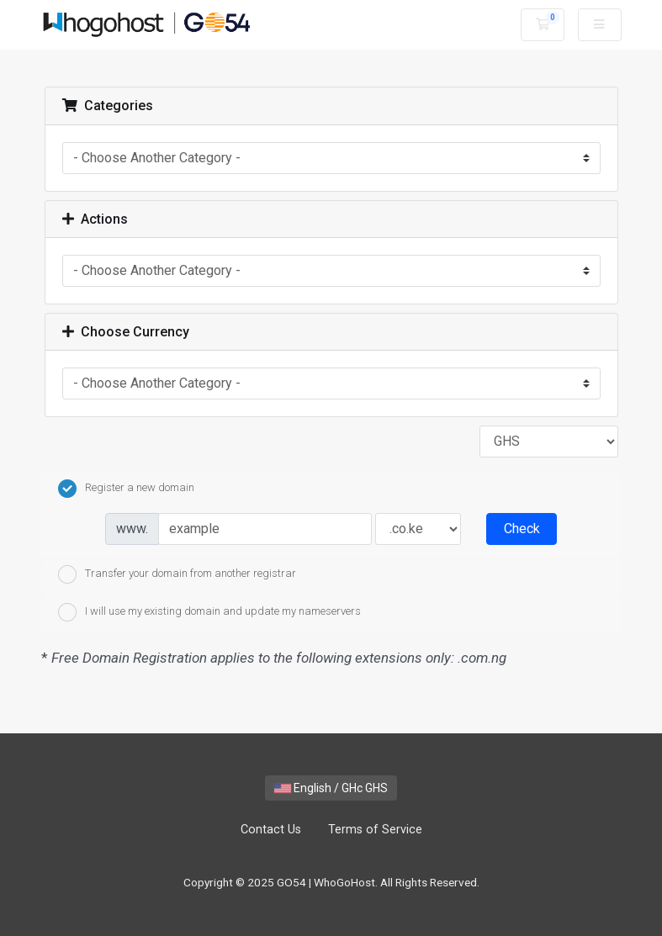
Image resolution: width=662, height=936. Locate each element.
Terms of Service (375, 829)
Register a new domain (126, 488)
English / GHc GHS (331, 788)
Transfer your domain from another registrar (177, 574)
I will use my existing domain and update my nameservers (209, 612)
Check (522, 529)
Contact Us (271, 829)
